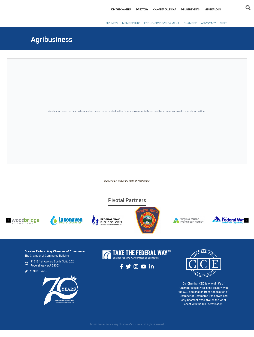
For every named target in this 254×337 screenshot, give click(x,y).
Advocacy (208, 30)
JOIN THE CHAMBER (120, 9)
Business (111, 30)
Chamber (190, 30)
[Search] (248, 8)
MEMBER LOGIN (213, 9)
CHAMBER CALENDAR (164, 9)
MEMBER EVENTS (190, 9)
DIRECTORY (142, 9)
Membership (131, 30)
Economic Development (161, 30)
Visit (223, 30)
